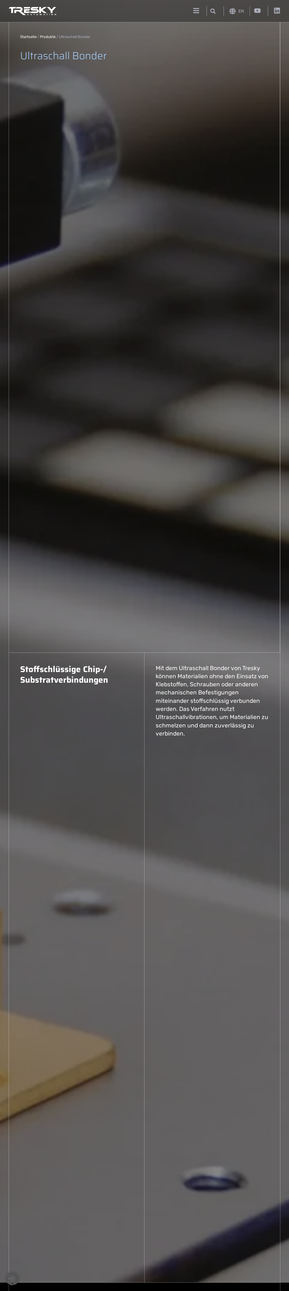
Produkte (48, 37)
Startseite (28, 37)
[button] (213, 11)
